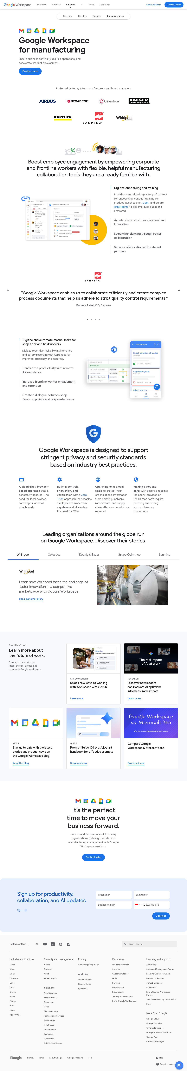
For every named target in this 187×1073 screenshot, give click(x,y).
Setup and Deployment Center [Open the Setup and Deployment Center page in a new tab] (160, 971)
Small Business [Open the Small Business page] (51, 1000)
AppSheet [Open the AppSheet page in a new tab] (82, 990)
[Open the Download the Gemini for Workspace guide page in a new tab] (78, 765)
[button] (179, 1065)
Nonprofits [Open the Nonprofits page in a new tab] (49, 1040)
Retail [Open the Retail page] (46, 1009)
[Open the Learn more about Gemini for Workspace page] (76, 701)
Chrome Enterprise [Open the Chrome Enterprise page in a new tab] (155, 1030)
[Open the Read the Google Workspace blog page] (21, 765)
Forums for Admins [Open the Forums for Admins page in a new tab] (155, 980)
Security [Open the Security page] (116, 971)
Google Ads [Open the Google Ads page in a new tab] (151, 1039)
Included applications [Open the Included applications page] (22, 961)
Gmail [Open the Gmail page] (12, 967)
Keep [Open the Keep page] (12, 1012)
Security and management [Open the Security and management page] (59, 961)
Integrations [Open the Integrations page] (118, 994)
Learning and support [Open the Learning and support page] (158, 961)
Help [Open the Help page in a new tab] (90, 1060)
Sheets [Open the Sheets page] (13, 994)
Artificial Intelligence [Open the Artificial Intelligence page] (53, 1045)
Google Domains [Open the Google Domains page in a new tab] (154, 1025)
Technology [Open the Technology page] (49, 1022)
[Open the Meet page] (145, 204)
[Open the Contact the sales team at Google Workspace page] (174, 4)
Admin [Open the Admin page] (47, 967)
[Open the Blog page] (23, 946)
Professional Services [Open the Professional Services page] (54, 1018)
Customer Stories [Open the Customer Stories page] (120, 976)
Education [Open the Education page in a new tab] (48, 1036)
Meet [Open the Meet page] (12, 971)
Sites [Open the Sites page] (12, 1007)
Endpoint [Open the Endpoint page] (48, 971)
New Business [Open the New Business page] (50, 995)
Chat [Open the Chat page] (12, 976)
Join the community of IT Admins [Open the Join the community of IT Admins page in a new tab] (161, 1001)
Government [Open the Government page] (50, 1031)
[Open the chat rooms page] (121, 209)
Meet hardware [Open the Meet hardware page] (85, 981)
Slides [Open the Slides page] (12, 998)
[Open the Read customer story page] (31, 601)
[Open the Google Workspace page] (18, 5)
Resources (105, 4)
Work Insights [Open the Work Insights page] (50, 980)
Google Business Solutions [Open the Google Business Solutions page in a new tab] (158, 1034)
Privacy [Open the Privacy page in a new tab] (30, 1060)
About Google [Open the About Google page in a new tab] (55, 1060)
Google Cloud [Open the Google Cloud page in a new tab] (152, 1021)
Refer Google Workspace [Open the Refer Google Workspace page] (124, 1003)
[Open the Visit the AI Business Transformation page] (134, 701)
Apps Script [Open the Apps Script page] (15, 1017)
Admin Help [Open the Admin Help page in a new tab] (151, 967)
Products (56, 4)
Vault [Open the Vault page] (46, 976)
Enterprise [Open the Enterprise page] (48, 1004)
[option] (67, 16)
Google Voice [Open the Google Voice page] (84, 986)
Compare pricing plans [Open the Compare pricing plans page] (88, 967)
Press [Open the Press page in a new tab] (148, 1006)
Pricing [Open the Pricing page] (91, 4)
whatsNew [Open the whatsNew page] (151, 989)
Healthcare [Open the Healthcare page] (49, 1027)
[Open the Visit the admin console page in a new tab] (153, 4)
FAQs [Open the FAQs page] (114, 980)
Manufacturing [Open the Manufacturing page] (51, 1013)
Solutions (41, 4)
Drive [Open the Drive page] (12, 985)
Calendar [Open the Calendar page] (14, 980)
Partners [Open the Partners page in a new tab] (116, 985)
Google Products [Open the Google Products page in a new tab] (75, 1060)
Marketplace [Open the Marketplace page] (118, 989)
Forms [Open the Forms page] (13, 1003)
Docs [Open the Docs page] (12, 989)
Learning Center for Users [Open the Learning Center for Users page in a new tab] (158, 976)
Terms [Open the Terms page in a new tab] (41, 1060)
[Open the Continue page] (161, 918)
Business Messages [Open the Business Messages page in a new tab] (155, 1043)
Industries (71, 4)
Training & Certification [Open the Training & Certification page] (122, 998)
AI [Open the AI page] (82, 4)
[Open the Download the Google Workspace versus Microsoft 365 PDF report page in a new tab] (136, 765)
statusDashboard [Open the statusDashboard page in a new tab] (154, 985)
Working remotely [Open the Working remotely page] (120, 967)
